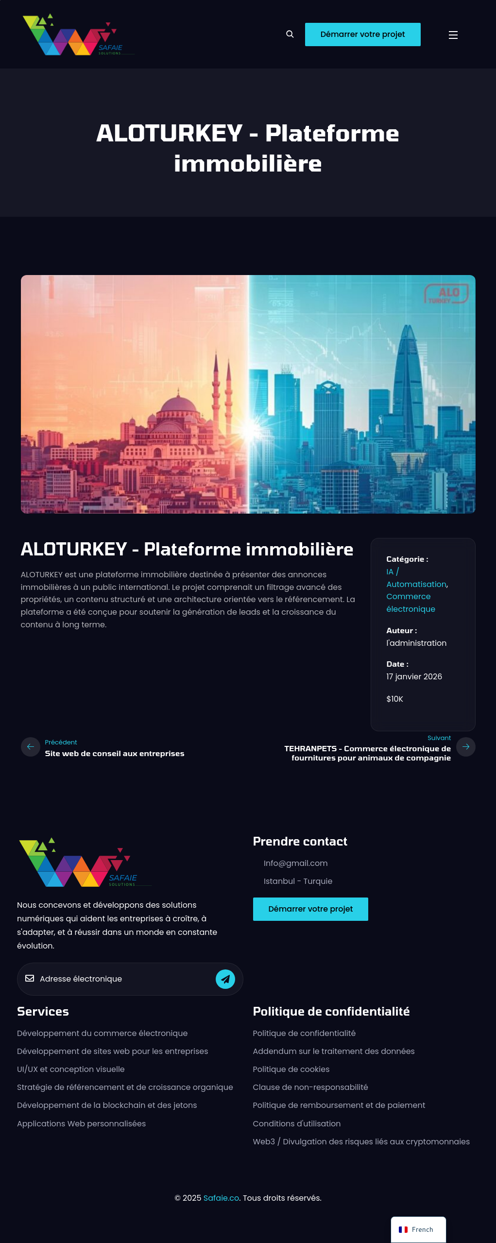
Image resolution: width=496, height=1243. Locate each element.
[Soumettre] (225, 979)
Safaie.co (221, 1198)
